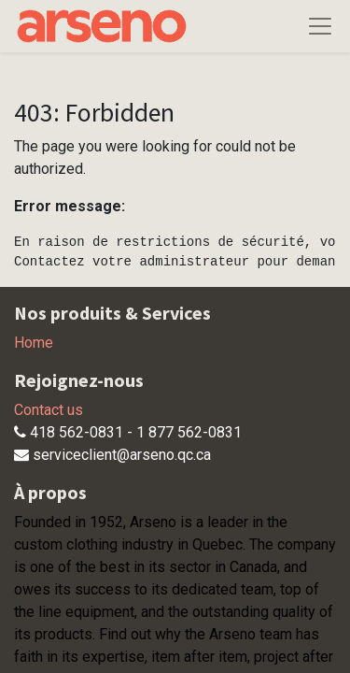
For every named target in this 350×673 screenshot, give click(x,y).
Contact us (48, 410)
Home (33, 342)
